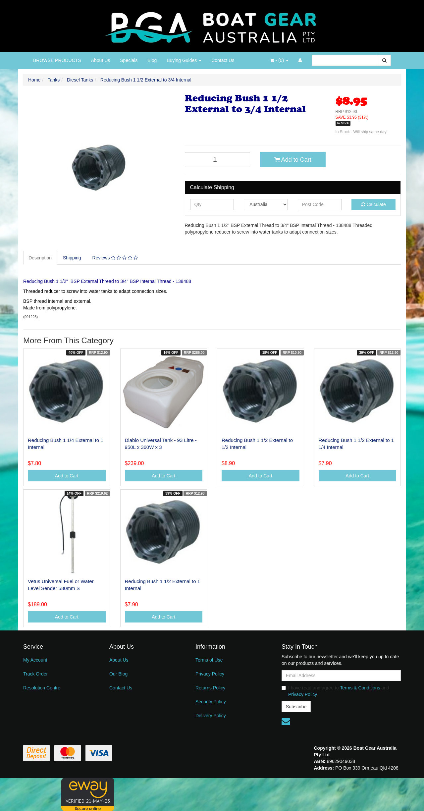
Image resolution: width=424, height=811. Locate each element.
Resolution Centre (41, 687)
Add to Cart (292, 159)
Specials (128, 60)
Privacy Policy (209, 673)
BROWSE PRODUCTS (57, 60)
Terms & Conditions (360, 687)
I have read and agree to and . (335, 691)
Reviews (115, 257)
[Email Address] (341, 675)
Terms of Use (209, 660)
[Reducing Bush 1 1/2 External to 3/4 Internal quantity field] (217, 159)
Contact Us (222, 60)
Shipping (72, 257)
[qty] (212, 204)
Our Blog (118, 673)
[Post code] (320, 204)
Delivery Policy (210, 715)
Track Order (35, 673)
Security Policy (210, 701)
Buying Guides (184, 60)
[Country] (266, 204)
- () (279, 60)
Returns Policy (210, 687)
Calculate (373, 204)
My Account (35, 660)
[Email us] (286, 722)
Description (40, 257)
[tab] (40, 258)
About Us (100, 60)
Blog (152, 60)
